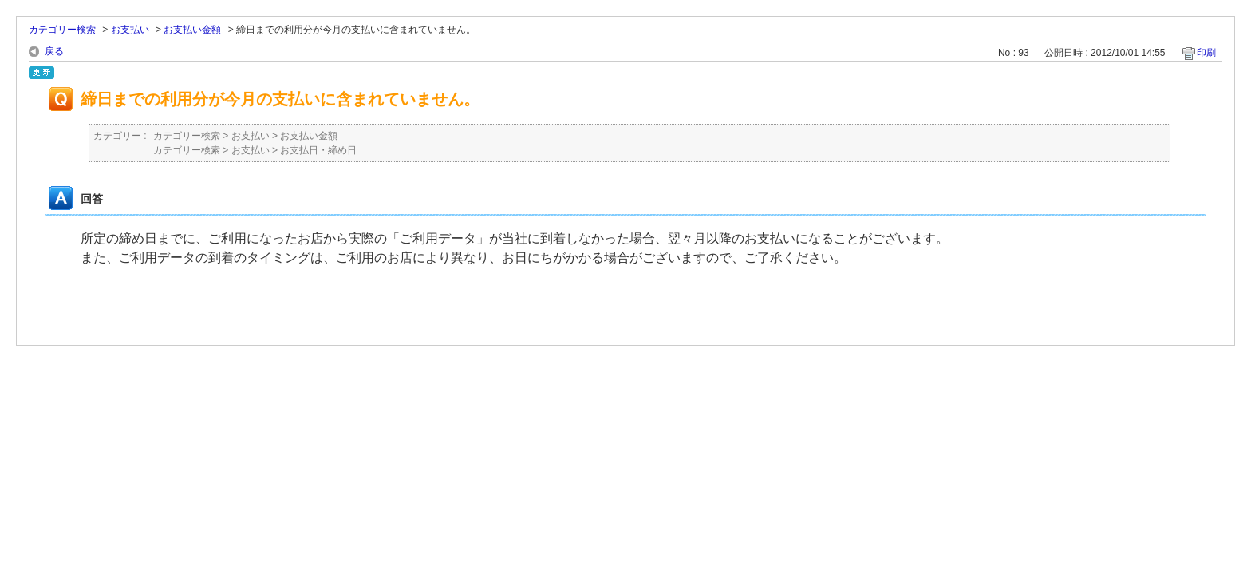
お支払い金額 (192, 29)
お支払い (130, 29)
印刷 (1206, 52)
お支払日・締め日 (318, 150)
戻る (54, 51)
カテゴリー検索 (62, 29)
